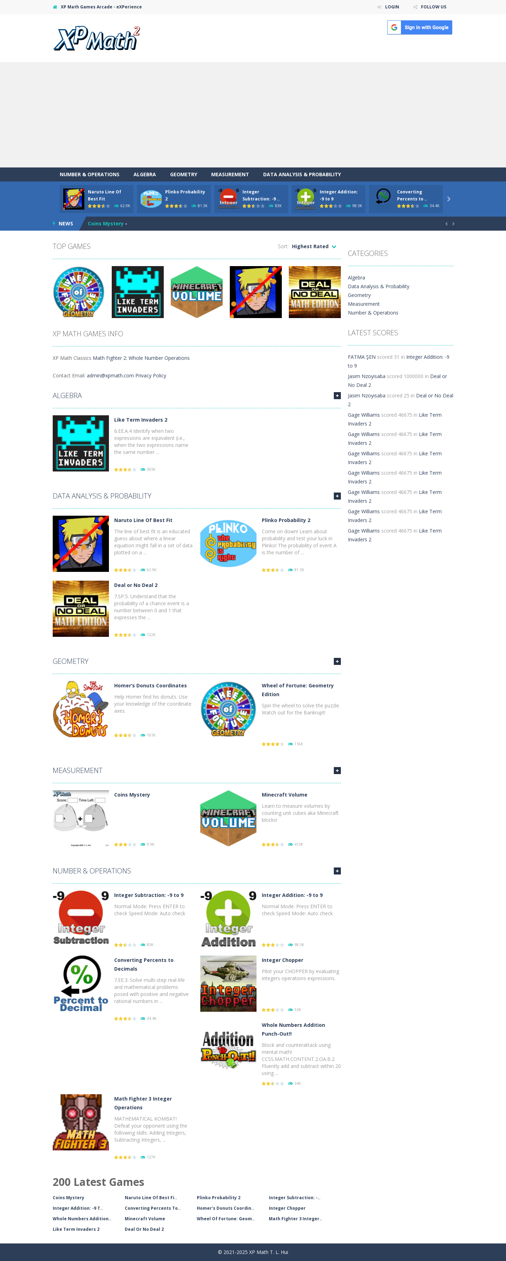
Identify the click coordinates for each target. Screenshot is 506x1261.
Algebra (145, 174)
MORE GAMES (337, 395)
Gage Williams (364, 414)
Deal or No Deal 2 (135, 585)
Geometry (183, 174)
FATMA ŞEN (362, 357)
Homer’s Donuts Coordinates (150, 685)
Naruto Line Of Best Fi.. (151, 1198)
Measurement (230, 174)
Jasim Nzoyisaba (366, 376)
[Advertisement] (253, 115)
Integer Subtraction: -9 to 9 (148, 895)
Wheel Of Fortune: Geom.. (226, 1219)
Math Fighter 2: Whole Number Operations (141, 358)
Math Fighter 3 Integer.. (295, 1219)
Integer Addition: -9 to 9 (292, 895)
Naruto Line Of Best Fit (143, 520)
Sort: (283, 246)
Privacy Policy (150, 375)
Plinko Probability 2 (286, 520)
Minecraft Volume (284, 794)
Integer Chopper (282, 960)
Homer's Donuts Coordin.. (225, 1208)
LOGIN (392, 7)
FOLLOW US (433, 7)
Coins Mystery (106, 223)
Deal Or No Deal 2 (144, 1229)
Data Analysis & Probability (302, 174)
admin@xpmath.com (110, 375)
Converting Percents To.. (153, 1208)
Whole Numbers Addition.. (82, 1219)
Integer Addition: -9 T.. (78, 1208)
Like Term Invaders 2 (140, 419)
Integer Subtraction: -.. (294, 1198)
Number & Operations (89, 174)
